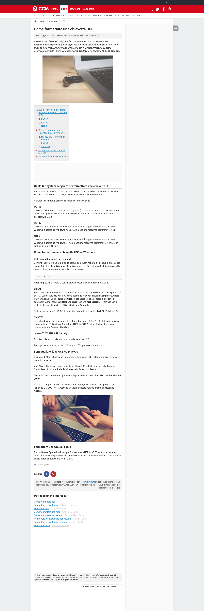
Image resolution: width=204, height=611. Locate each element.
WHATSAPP (108, 16)
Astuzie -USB (79, 518)
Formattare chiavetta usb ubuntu (50, 522)
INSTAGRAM (97, 16)
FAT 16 (44, 119)
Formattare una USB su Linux (53, 156)
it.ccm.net (93, 575)
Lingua (168, 2)
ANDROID (70, 16)
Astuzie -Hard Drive (74, 515)
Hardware (53, 21)
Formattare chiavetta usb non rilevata (52, 518)
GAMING (45, 16)
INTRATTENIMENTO (57, 16)
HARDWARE (137, 16)
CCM (87, 575)
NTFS (44, 126)
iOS (77, 16)
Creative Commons (57, 577)
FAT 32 (44, 122)
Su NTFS (45, 146)
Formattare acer (42, 525)
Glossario (88, 9)
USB (63, 21)
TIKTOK (117, 16)
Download (75, 9)
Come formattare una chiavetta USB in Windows (51, 131)
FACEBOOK (126, 16)
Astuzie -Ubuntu (76, 522)
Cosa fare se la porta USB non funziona (100, 587)
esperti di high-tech (89, 482)
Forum (54, 9)
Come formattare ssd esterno (48, 515)
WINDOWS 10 (85, 16)
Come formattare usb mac (47, 512)
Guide (64, 9)
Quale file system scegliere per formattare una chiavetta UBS (52, 112)
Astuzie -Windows (60, 525)
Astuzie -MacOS (70, 512)
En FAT (44, 143)
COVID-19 (36, 16)
